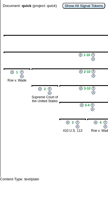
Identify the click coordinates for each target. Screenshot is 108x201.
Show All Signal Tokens (84, 6)
